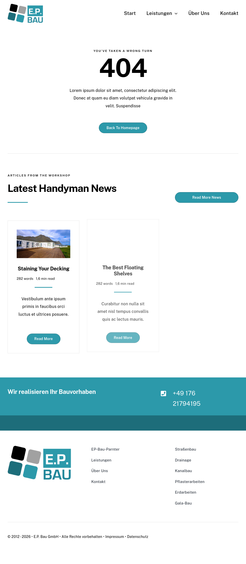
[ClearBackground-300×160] (25, 5)
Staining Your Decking (43, 266)
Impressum (114, 537)
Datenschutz (137, 537)
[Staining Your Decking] (43, 230)
